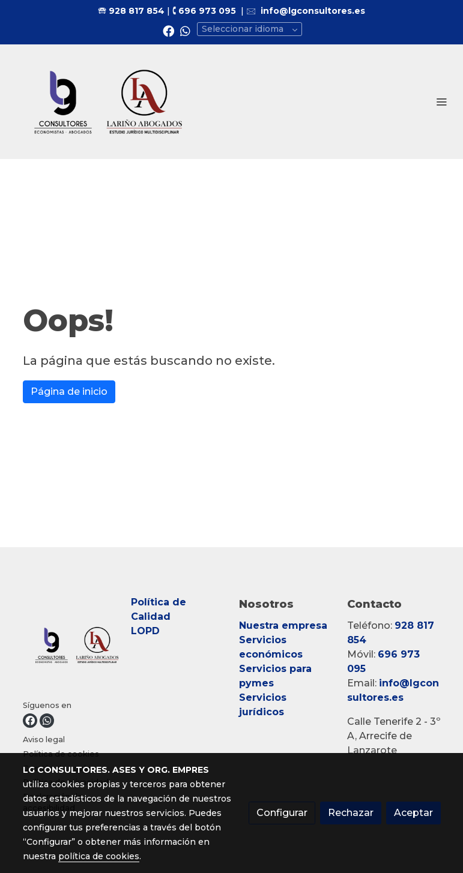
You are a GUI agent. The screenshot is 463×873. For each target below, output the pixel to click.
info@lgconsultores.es (313, 10)
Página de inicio (69, 391)
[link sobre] (70, 647)
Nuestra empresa (283, 625)
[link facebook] (168, 30)
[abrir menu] (441, 101)
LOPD (147, 631)
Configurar (281, 812)
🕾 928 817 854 (131, 10)
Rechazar (351, 812)
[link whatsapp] (185, 30)
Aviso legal (44, 739)
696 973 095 (207, 10)
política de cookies (98, 856)
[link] (108, 101)
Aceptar (413, 812)
